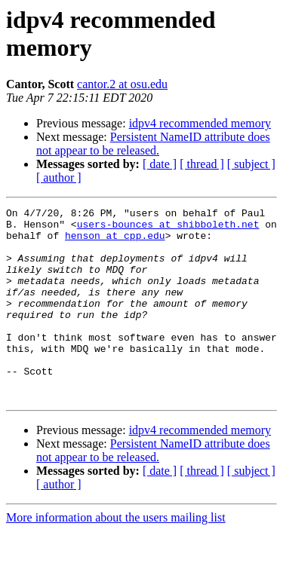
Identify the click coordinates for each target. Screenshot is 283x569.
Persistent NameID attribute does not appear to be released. (153, 143)
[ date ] (160, 164)
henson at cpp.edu (115, 242)
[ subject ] (251, 164)
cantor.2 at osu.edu (122, 84)
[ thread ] (202, 164)
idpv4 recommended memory (200, 123)
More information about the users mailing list (116, 555)
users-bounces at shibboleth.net (168, 228)
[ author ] (59, 177)
